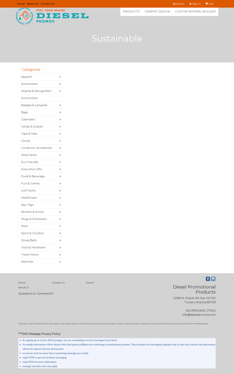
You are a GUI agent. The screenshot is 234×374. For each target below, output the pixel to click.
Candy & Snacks (32, 126)
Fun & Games (30, 183)
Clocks (25, 140)
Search (90, 282)
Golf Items (28, 190)
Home (21, 3)
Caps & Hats (29, 133)
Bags (24, 112)
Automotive (29, 84)
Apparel (26, 76)
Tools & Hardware (33, 247)
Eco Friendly (29, 162)
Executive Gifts (31, 169)
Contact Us (47, 3)
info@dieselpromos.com (199, 314)
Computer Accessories (36, 148)
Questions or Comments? (35, 293)
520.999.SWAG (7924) (201, 310)
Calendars (28, 119)
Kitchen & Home (32, 212)
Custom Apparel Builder (195, 13)
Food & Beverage (33, 176)
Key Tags (27, 204)
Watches (27, 261)
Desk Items (29, 155)
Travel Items (29, 254)
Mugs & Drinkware (34, 219)
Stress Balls (29, 240)
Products (131, 13)
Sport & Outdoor (32, 233)
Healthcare (29, 197)
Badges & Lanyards (34, 105)
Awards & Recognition (36, 91)
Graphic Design (157, 13)
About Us (32, 3)
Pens (24, 226)
